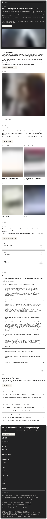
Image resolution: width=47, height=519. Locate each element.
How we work (4, 470)
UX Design (4, 451)
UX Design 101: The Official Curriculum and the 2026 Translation (15, 507)
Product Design (5, 446)
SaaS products (24, 54)
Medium (3, 485)
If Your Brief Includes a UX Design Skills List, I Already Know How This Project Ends (18, 499)
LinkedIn (3, 483)
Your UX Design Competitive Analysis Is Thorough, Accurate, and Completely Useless (19, 495)
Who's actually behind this (9, 67)
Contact (28, 516)
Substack (4, 488)
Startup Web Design (6, 459)
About (3, 472)
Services (3, 467)
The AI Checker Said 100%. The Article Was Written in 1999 (14, 500)
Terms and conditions (11, 516)
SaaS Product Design (6, 454)
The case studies (7, 141)
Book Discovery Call (8, 434)
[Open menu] (44, 2)
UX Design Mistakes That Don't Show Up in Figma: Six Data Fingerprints (16, 504)
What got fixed (7, 26)
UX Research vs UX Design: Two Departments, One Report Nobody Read (16, 502)
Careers (3, 516)
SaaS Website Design (6, 457)
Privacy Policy (19, 516)
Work (3, 464)
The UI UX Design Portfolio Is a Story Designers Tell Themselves (15, 506)
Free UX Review (5, 475)
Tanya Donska (5, 21)
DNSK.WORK (11, 327)
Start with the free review (9, 238)
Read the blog (7, 385)
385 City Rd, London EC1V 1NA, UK (20, 511)
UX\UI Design (4, 449)
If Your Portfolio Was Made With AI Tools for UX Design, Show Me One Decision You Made (20, 497)
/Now (25, 516)
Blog (3, 477)
